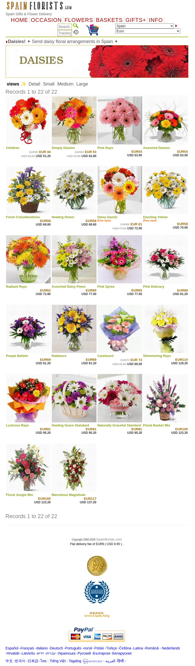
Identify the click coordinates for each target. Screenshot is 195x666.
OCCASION (46, 20)
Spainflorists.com (109, 539)
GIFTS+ (135, 20)
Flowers (78, 20)
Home (19, 20)
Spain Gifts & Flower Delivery (29, 14)
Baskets (109, 20)
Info (156, 20)
